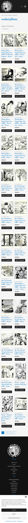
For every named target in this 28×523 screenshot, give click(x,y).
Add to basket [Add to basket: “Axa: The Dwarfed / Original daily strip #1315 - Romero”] (6, 391)
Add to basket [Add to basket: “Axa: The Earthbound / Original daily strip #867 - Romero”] (6, 359)
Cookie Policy (8, 521)
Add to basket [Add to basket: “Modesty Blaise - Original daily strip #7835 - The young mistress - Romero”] (20, 294)
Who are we (14, 462)
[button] (26, 497)
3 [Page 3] (8, 432)
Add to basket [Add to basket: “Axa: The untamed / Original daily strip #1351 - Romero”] (20, 359)
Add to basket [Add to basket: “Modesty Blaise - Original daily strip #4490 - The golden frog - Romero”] (20, 130)
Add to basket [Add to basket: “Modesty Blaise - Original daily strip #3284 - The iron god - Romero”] (6, 130)
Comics (14, 468)
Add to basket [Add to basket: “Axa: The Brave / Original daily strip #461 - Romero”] (20, 424)
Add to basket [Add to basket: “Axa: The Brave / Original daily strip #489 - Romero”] (20, 227)
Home (2, 15)
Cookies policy (14, 488)
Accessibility (14, 490)
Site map (14, 492)
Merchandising (14, 469)
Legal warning (20, 521)
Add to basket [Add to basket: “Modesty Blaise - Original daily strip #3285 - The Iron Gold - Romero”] (20, 62)
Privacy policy (14, 521)
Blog (14, 471)
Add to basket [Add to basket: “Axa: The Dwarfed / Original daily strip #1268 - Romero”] (6, 289)
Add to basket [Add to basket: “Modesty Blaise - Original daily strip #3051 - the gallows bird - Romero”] (6, 96)
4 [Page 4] (11, 432)
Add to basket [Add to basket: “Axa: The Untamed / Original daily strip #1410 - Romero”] (6, 227)
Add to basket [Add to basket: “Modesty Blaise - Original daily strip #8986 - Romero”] (20, 327)
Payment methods (14, 483)
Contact (14, 473)
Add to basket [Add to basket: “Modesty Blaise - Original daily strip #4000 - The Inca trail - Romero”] (20, 96)
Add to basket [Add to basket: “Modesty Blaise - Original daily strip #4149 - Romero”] (20, 163)
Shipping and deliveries (14, 479)
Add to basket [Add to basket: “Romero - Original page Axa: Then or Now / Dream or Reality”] (6, 426)
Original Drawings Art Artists (14, 466)
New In (14, 464)
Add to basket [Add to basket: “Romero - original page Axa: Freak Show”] (20, 389)
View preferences (14, 518)
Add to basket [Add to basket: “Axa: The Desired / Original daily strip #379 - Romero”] (6, 195)
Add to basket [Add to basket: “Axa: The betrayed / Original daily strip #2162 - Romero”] (20, 195)
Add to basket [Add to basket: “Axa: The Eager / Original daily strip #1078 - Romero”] (20, 260)
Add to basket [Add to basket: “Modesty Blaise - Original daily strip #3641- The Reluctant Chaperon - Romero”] (6, 62)
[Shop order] (8, 29)
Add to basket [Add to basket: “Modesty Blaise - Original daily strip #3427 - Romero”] (6, 163)
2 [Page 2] (5, 432)
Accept (14, 510)
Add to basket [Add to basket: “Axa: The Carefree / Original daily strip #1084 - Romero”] (6, 260)
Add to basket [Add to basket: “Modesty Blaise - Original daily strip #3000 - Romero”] (6, 327)
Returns (14, 481)
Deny (14, 514)
